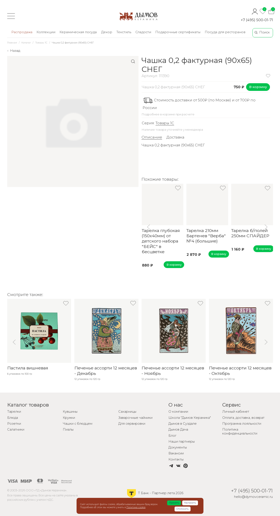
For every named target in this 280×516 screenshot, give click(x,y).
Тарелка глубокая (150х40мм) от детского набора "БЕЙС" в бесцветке (161, 241)
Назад (15, 51)
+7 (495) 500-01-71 (257, 20)
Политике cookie (135, 507)
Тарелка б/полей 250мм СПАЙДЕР (250, 233)
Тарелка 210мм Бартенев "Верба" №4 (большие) (206, 236)
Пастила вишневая (27, 368)
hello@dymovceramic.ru (253, 497)
